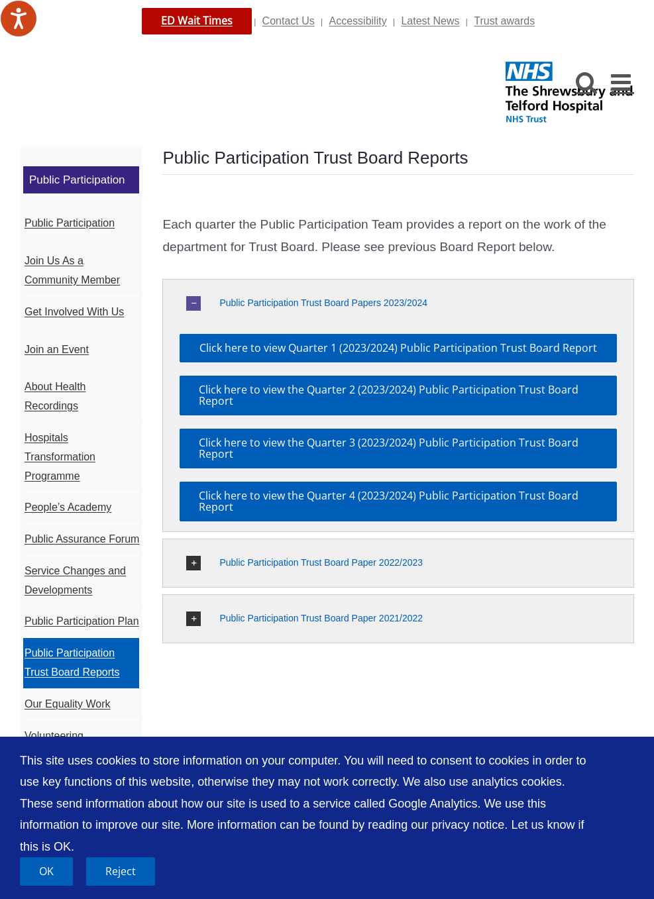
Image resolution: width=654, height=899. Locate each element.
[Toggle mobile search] (587, 81)
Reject (120, 871)
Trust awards (504, 20)
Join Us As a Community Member (72, 270)
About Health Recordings (55, 396)
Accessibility (358, 20)
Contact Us (288, 20)
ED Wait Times (197, 20)
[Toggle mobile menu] (622, 81)
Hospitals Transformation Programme (60, 457)
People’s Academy (68, 507)
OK (46, 871)
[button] (398, 303)
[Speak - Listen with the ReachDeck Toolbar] (18, 18)
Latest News (430, 20)
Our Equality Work (68, 704)
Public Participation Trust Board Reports (72, 662)
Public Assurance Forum (82, 539)
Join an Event (57, 349)
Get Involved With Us (74, 311)
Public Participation (70, 223)
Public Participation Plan (82, 621)
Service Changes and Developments (75, 580)
